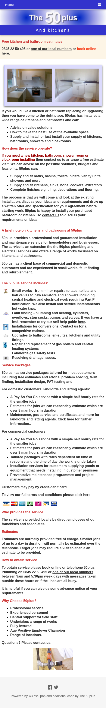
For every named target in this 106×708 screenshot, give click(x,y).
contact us (50, 215)
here (71, 419)
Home (9, 4)
